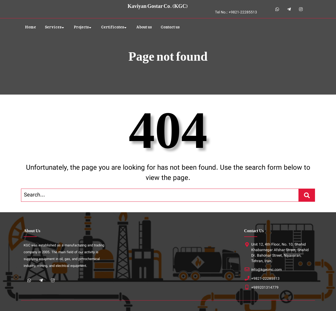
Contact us (170, 26)
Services (53, 26)
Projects (81, 26)
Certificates (112, 26)
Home (30, 26)
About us (144, 26)
